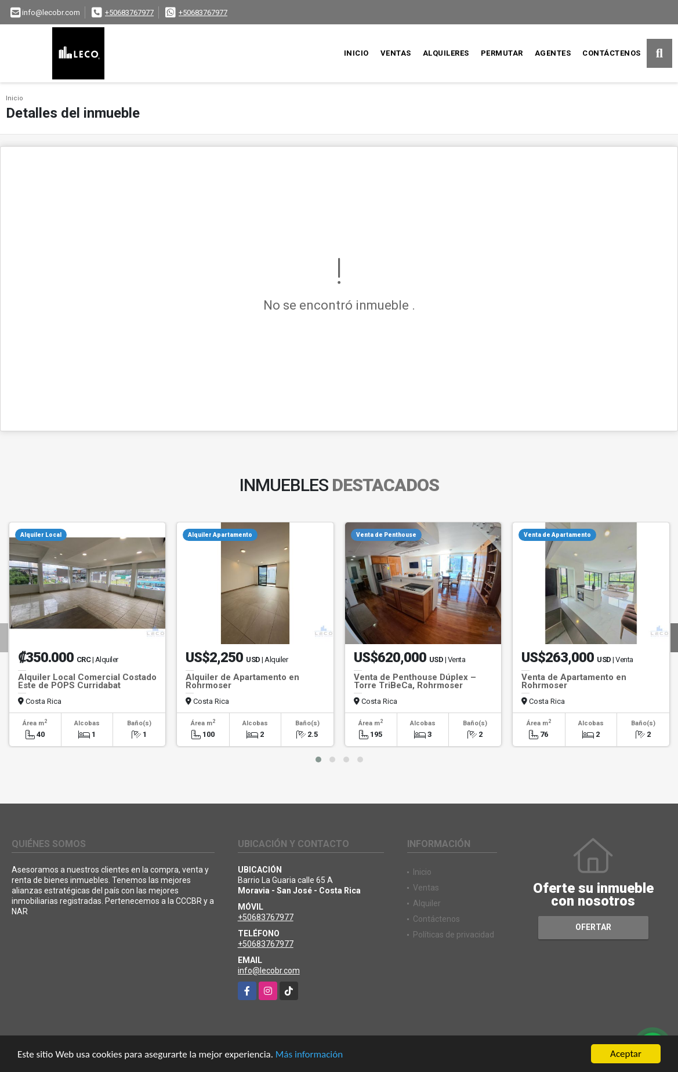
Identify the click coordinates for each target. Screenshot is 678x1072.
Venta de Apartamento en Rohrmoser (573, 681)
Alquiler (427, 903)
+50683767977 (129, 12)
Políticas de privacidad (453, 934)
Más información (309, 1055)
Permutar (502, 53)
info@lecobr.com (269, 970)
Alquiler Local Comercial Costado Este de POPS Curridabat (87, 681)
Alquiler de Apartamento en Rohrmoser (242, 681)
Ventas (395, 53)
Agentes (553, 53)
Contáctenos (611, 53)
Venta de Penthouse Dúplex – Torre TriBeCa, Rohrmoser (415, 681)
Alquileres (446, 53)
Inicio (356, 53)
